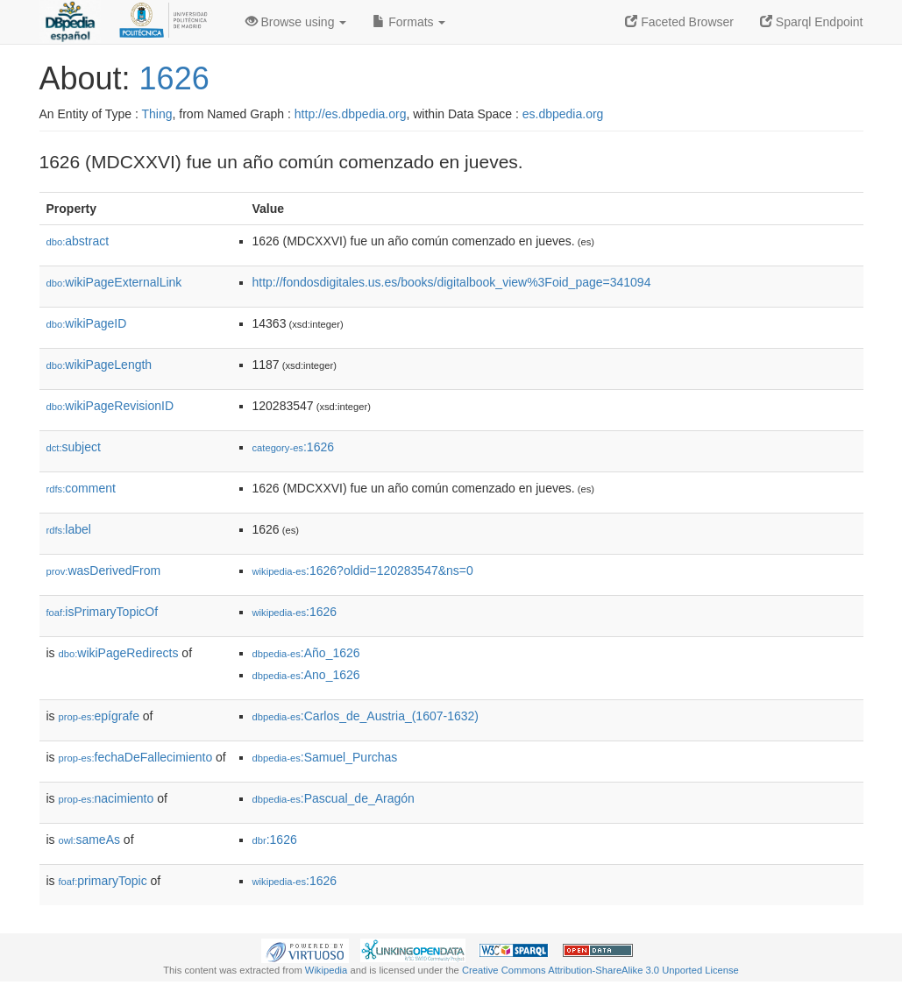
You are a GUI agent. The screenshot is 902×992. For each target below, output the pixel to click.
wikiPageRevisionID (110, 406)
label (68, 529)
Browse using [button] (296, 22)
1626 (174, 78)
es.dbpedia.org (563, 114)
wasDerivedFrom (103, 570)
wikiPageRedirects (119, 653)
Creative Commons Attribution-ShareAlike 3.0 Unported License (600, 970)
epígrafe (99, 716)
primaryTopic (103, 881)
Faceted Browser (679, 22)
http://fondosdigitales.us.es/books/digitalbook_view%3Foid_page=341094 (451, 282)
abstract (78, 241)
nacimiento (106, 798)
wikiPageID (86, 323)
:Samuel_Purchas (325, 757)
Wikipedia (326, 970)
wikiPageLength (99, 365)
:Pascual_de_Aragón (333, 798)
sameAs (89, 840)
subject (73, 447)
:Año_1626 (306, 653)
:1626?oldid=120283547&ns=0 (362, 570)
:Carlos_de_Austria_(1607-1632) (365, 716)
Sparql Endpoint (811, 22)
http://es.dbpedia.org (351, 114)
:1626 (293, 447)
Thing (157, 114)
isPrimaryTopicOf (102, 612)
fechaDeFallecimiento (136, 757)
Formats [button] (409, 22)
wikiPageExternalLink (114, 282)
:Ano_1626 (306, 675)
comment (81, 488)
